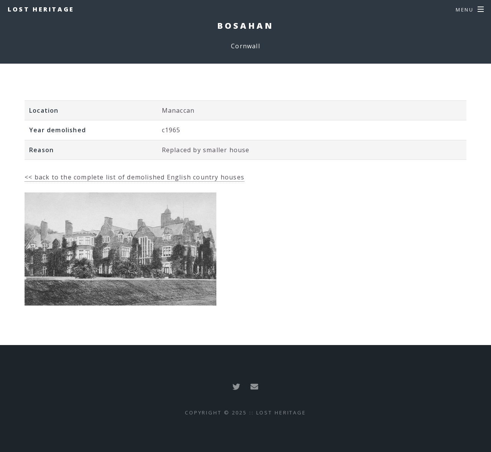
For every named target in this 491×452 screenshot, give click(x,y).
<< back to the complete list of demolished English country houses (134, 177)
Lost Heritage (41, 9)
